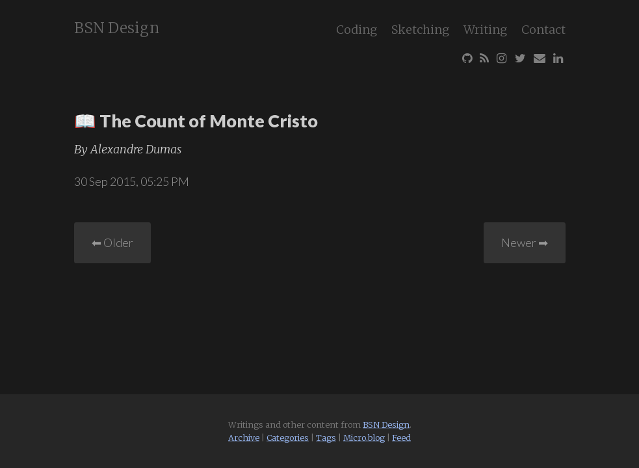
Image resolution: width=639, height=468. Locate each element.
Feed (401, 437)
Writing (485, 29)
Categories (288, 437)
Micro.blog (364, 437)
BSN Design (116, 28)
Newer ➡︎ (524, 242)
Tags (326, 437)
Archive (243, 437)
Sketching (420, 29)
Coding (356, 29)
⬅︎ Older (112, 242)
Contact (543, 29)
